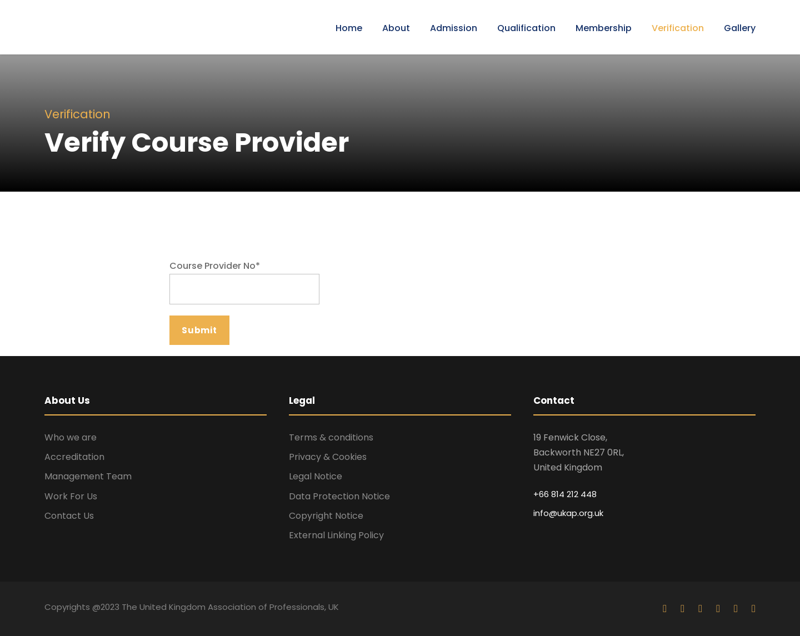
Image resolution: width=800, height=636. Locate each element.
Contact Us (69, 515)
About (396, 28)
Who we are (70, 437)
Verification (678, 28)
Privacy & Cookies (328, 456)
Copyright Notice (326, 515)
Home (349, 28)
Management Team (88, 476)
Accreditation (74, 456)
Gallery (740, 28)
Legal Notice (315, 476)
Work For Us (70, 496)
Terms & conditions (331, 437)
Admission (453, 28)
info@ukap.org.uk (568, 513)
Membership (604, 28)
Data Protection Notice (339, 496)
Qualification (526, 28)
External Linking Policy (336, 535)
